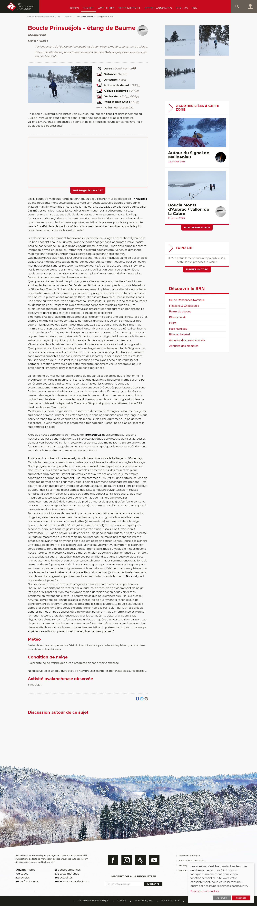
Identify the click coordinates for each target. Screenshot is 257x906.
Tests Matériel (130, 8)
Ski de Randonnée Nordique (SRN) (43, 17)
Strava (139, 860)
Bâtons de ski (177, 317)
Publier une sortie (197, 227)
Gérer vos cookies (170, 901)
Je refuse (222, 898)
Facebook (111, 860)
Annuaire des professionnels (187, 340)
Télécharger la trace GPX (88, 190)
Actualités (106, 8)
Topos (74, 8)
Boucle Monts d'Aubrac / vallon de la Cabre (188, 209)
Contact (122, 901)
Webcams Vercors (187, 870)
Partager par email (146, 699)
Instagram (125, 860)
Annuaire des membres (183, 345)
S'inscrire (151, 884)
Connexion (250, 6)
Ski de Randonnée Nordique (187, 300)
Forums (182, 8)
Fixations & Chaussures (184, 305)
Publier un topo (197, 269)
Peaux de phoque (180, 311)
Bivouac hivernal (179, 334)
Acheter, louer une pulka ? (192, 861)
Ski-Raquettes (185, 866)
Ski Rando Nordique (188, 856)
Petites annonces (158, 8)
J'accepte (241, 898)
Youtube (152, 860)
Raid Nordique (178, 328)
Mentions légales (144, 901)
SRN (194, 8)
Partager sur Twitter (142, 699)
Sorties (88, 8)
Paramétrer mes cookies (204, 891)
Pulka (172, 323)
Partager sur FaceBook (137, 699)
